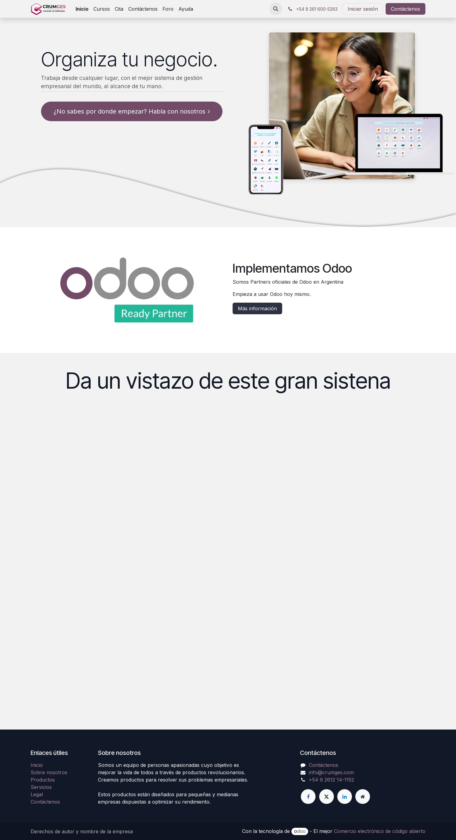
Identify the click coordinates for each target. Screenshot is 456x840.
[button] (275, 8)
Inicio (37, 765)
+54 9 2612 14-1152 (331, 780)
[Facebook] (308, 796)
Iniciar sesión (363, 9)
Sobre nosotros (49, 772)
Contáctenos (405, 9)
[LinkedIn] (344, 796)
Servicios (41, 787)
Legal (37, 794)
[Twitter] (326, 796)
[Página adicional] (362, 796)
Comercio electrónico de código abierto (379, 831)
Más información (257, 308)
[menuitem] (82, 9)
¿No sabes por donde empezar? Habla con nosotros (132, 111)
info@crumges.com (331, 772)
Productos (43, 780)
